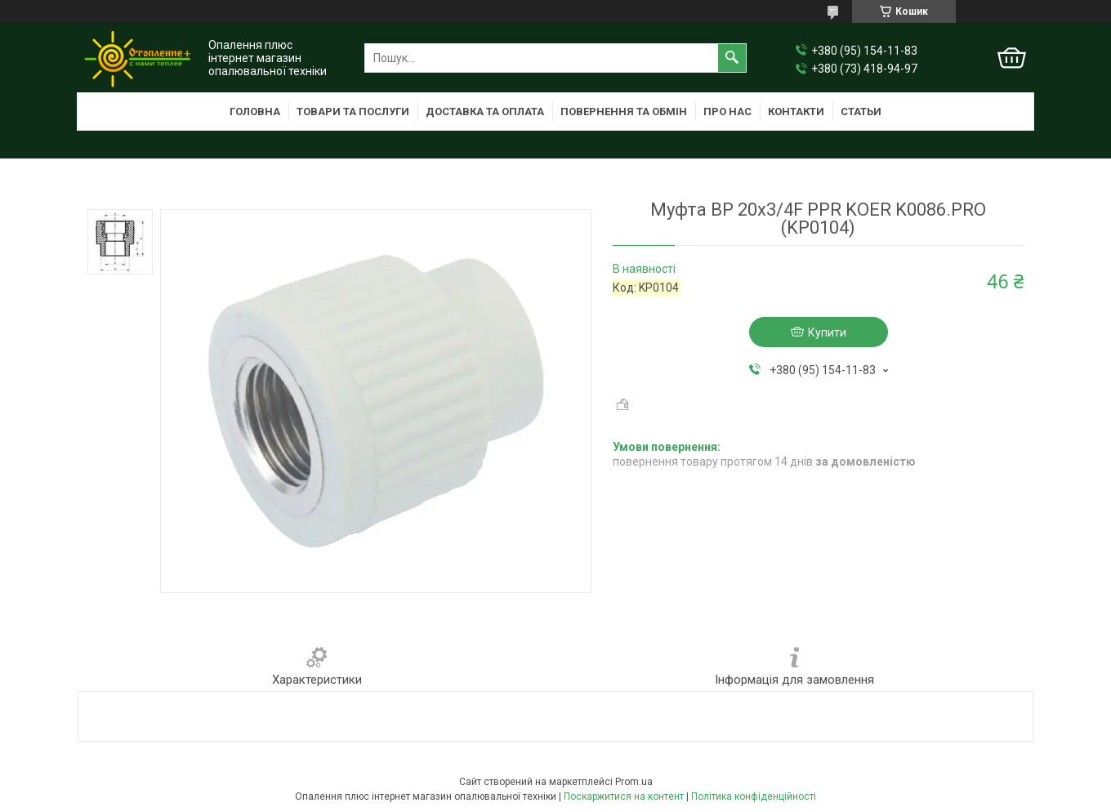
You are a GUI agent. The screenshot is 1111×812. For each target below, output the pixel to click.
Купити (827, 332)
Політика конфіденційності (753, 796)
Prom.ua (634, 781)
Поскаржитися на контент (624, 796)
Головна (255, 111)
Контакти (796, 111)
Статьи (861, 111)
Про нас (727, 111)
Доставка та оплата (485, 111)
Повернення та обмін (623, 111)
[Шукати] (732, 58)
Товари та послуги (353, 111)
